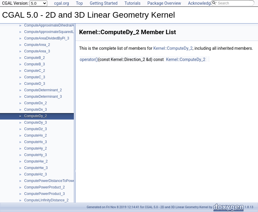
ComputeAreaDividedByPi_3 (46, 38)
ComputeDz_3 (35, 129)
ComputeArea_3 (37, 51)
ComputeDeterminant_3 (43, 97)
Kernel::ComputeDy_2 (172, 48)
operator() (89, 59)
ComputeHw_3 (36, 168)
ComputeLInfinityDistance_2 (46, 200)
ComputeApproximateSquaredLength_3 (55, 32)
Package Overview (164, 3)
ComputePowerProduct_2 (44, 187)
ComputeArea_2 (37, 45)
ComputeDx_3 (35, 109)
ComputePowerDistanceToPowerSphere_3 (58, 181)
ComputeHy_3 (35, 155)
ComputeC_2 (34, 71)
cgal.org (61, 3)
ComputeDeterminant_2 (43, 90)
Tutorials (133, 3)
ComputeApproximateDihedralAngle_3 (54, 25)
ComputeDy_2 (35, 116)
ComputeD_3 (34, 84)
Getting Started (103, 3)
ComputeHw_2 (36, 161)
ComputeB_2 (34, 58)
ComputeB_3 (34, 64)
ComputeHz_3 (35, 174)
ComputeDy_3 (35, 122)
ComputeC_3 (34, 77)
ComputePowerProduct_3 (44, 194)
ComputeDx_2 (35, 103)
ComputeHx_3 (35, 142)
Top (79, 3)
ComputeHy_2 (35, 148)
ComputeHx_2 (35, 135)
